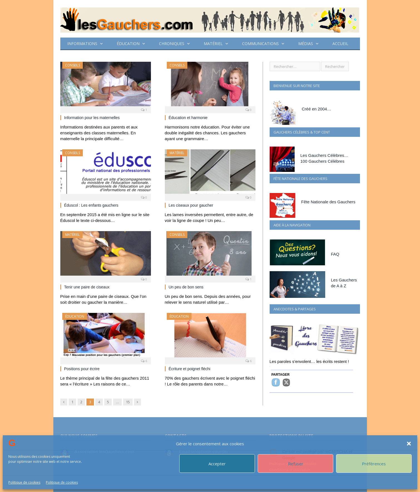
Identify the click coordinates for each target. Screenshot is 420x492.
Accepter (217, 463)
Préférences (374, 463)
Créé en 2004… (316, 109)
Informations (82, 43)
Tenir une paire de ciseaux (87, 287)
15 (128, 401)
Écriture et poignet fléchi (189, 369)
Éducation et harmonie (188, 117)
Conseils (72, 65)
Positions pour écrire (82, 369)
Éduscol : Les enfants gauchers (91, 205)
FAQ (335, 254)
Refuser (295, 463)
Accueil (340, 43)
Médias (305, 43)
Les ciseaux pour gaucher (191, 205)
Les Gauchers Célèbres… (324, 155)
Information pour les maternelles (92, 117)
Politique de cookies (24, 482)
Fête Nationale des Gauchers (328, 201)
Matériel (213, 43)
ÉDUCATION (128, 43)
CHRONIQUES (171, 43)
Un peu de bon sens (186, 287)
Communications (260, 43)
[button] (409, 443)
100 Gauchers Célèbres (322, 161)
